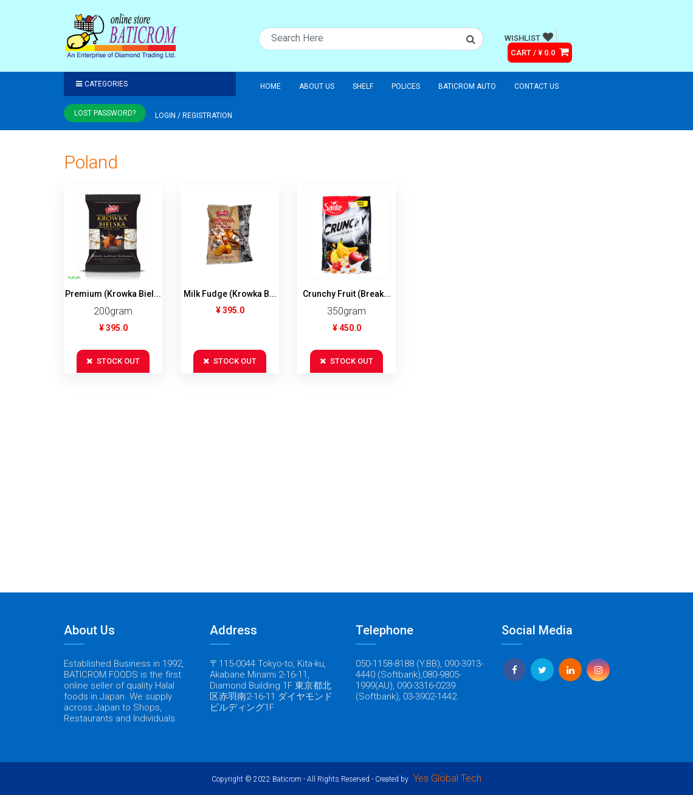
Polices (405, 86)
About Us (316, 86)
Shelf (363, 86)
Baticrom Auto (467, 86)
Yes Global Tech (447, 778)
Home (270, 86)
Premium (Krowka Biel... (113, 294)
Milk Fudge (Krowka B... (230, 294)
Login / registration (193, 115)
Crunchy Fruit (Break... (347, 294)
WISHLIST (529, 37)
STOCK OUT (113, 361)
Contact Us (536, 86)
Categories (102, 84)
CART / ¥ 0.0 (540, 51)
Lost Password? (105, 113)
